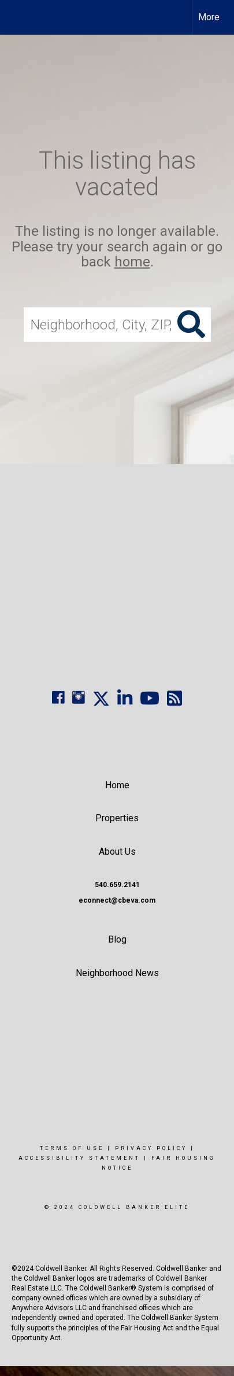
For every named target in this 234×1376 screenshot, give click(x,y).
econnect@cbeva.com (117, 900)
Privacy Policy (151, 1148)
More (209, 17)
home (132, 262)
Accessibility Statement (79, 1158)
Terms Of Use (72, 1148)
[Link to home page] (19, 17)
